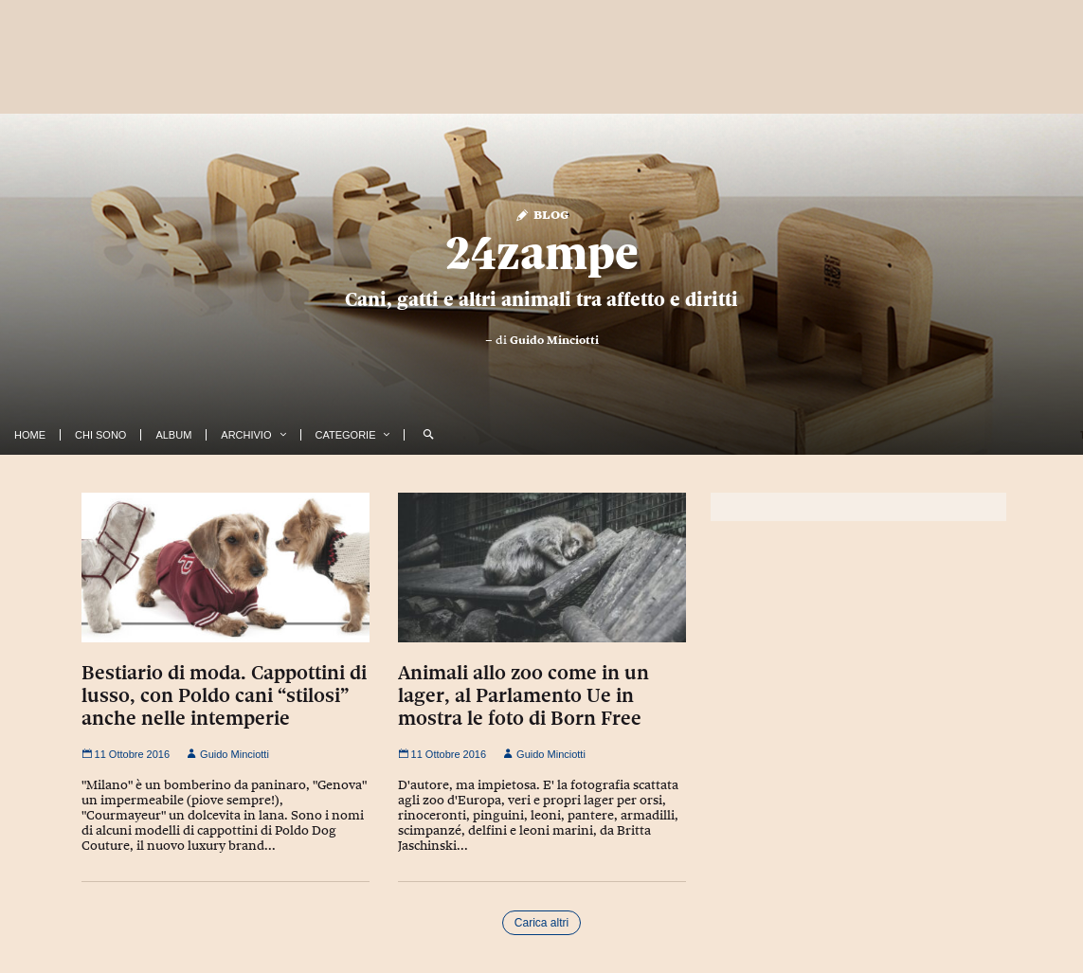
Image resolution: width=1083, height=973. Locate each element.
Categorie (346, 435)
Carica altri (541, 922)
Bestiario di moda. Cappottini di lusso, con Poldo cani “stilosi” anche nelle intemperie (224, 695)
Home (29, 435)
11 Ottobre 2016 (126, 754)
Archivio (246, 435)
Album (173, 435)
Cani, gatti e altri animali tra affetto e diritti (541, 299)
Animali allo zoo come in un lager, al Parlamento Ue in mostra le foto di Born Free (523, 695)
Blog (541, 214)
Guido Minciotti (554, 340)
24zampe (542, 253)
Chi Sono (100, 435)
